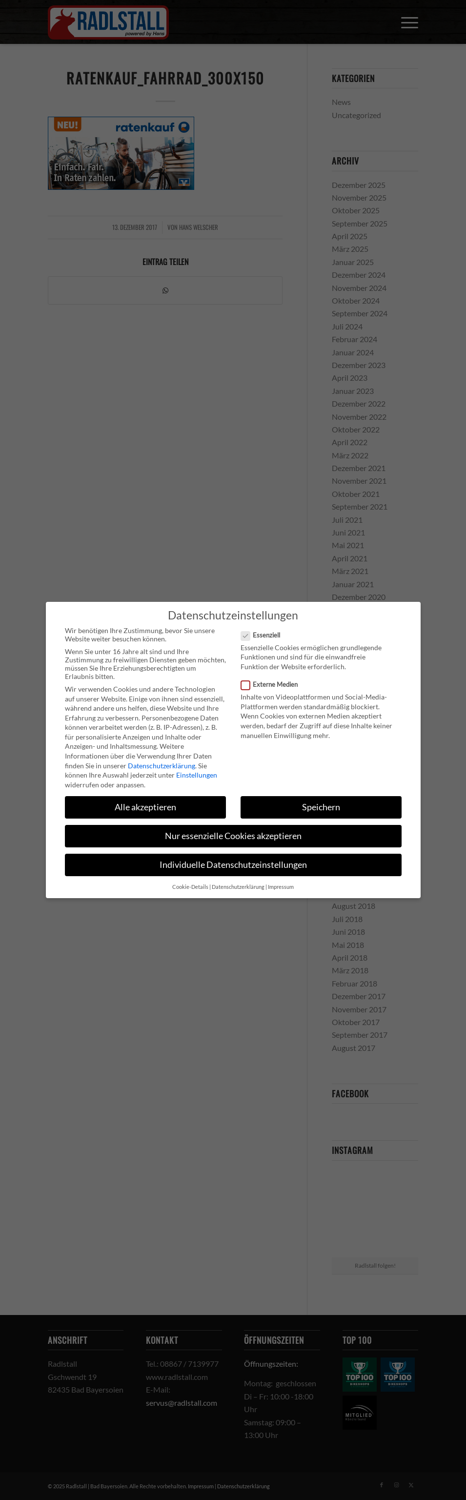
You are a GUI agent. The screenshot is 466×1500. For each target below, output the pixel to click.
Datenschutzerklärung (161, 765)
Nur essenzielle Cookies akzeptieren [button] (233, 836)
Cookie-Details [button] (190, 887)
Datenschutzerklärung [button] (238, 887)
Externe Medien (273, 684)
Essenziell (265, 635)
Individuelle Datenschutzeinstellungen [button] (233, 865)
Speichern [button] (321, 807)
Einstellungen (196, 775)
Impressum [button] (281, 887)
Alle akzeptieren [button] (145, 807)
